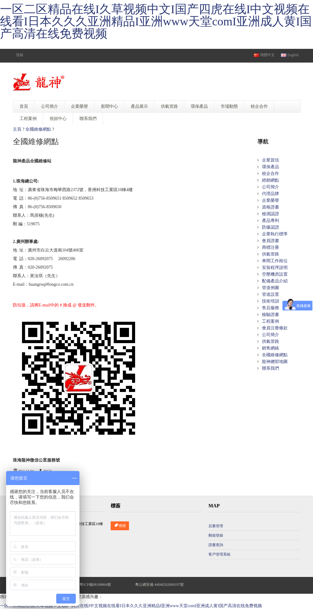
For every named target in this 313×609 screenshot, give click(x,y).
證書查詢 (215, 545)
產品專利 (270, 220)
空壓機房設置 (275, 274)
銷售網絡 (270, 348)
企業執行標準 (275, 234)
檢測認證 (270, 214)
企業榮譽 (270, 200)
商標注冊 (270, 247)
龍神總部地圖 (275, 361)
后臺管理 (215, 526)
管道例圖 (270, 287)
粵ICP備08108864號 (95, 584)
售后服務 (270, 308)
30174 (47, 471)
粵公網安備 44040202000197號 (159, 584)
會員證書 (270, 240)
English (290, 55)
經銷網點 (270, 180)
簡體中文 (264, 55)
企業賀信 (270, 160)
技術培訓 (270, 301)
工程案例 (270, 321)
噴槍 (120, 526)
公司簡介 (270, 187)
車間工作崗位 (275, 261)
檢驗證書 (270, 314)
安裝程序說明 (275, 267)
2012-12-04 (26, 471)
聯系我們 (270, 368)
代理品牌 (270, 193)
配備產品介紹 (275, 281)
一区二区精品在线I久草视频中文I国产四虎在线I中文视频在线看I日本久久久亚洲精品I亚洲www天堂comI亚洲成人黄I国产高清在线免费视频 (156, 21)
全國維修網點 (38, 129)
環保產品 (270, 167)
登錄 (19, 55)
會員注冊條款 (275, 328)
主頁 (17, 129)
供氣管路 (270, 254)
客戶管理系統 (219, 554)
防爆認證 (270, 227)
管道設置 (270, 294)
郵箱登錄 (215, 535)
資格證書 (270, 207)
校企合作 (270, 173)
